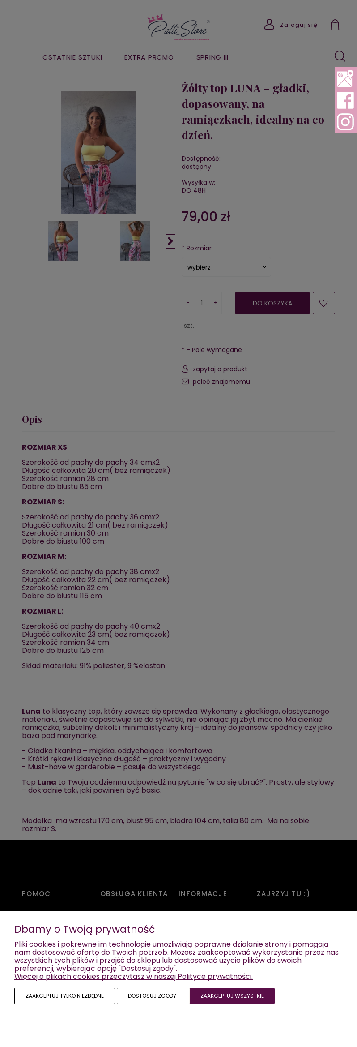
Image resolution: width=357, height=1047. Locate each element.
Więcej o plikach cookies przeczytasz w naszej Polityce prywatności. (133, 976)
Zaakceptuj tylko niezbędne (65, 996)
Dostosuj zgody (152, 996)
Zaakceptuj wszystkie (232, 996)
